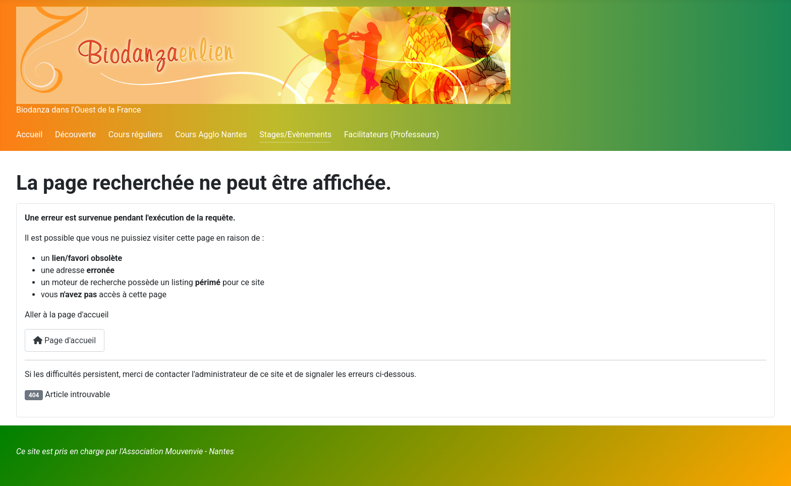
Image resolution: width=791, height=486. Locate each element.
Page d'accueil (64, 340)
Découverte (75, 134)
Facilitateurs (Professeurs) (391, 134)
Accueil (29, 134)
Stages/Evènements (295, 134)
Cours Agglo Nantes (211, 134)
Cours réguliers (135, 134)
